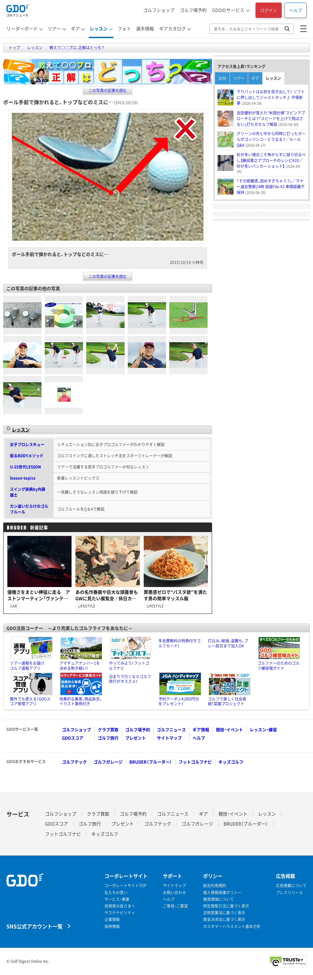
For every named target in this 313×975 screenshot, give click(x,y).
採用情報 (112, 927)
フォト (124, 28)
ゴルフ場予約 (193, 10)
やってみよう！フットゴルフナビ (129, 665)
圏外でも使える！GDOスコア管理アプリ (30, 701)
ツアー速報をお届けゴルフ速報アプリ (27, 665)
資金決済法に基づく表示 (224, 919)
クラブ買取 (108, 729)
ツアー (54, 28)
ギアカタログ (172, 28)
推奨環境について (218, 899)
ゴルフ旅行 (108, 738)
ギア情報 (201, 729)
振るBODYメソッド (26, 456)
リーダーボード (22, 28)
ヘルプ (295, 10)
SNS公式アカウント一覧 (34, 926)
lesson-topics (22, 478)
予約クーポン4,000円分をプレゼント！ (178, 701)
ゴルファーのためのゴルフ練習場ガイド (278, 665)
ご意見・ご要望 (175, 906)
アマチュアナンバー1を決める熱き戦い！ (79, 665)
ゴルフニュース (171, 729)
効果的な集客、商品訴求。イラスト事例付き (81, 701)
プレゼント (135, 738)
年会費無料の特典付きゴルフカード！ (179, 643)
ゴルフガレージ (108, 762)
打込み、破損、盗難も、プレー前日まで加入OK (228, 643)
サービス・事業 (116, 899)
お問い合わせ (174, 893)
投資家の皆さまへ (119, 906)
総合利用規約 (214, 886)
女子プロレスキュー (27, 444)
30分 (222, 78)
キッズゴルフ (230, 762)
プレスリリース (289, 893)
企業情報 (112, 919)
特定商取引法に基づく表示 (226, 906)
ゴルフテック (74, 762)
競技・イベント (229, 729)
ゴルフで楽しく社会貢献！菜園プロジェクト (227, 701)
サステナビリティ (119, 913)
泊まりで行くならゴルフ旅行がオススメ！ (130, 679)
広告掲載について (291, 886)
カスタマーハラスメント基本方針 (232, 927)
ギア (75, 28)
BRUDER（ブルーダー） (150, 762)
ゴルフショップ (158, 10)
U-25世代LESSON (25, 467)
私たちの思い (115, 893)
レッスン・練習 (263, 729)
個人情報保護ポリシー (222, 893)
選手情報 (145, 28)
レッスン (99, 28)
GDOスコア (72, 738)
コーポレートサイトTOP (125, 886)
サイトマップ (169, 738)
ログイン (268, 10)
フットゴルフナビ (195, 762)
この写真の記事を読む (107, 90)
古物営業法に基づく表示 (224, 913)
